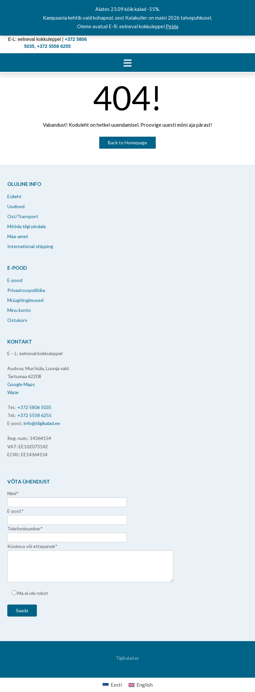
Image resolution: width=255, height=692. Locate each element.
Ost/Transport (22, 216)
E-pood (14, 280)
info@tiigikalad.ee (42, 423)
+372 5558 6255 (34, 415)
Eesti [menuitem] (116, 685)
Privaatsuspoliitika (26, 290)
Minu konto (19, 310)
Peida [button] (172, 26)
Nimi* (13, 493)
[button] (127, 62)
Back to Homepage (127, 142)
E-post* (15, 511)
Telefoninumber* (25, 528)
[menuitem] (112, 685)
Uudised (16, 206)
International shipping (30, 246)
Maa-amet (17, 236)
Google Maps (21, 384)
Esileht (14, 196)
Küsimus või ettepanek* (32, 546)
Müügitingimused (25, 300)
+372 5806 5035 (34, 407)
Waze (13, 392)
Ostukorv (17, 320)
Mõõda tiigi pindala (26, 226)
